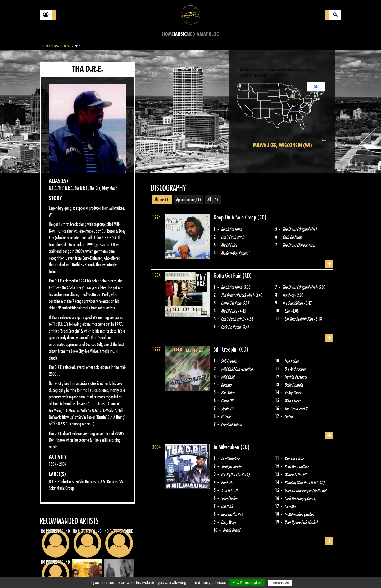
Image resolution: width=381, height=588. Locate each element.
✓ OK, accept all (247, 582)
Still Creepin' (226, 349)
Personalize (280, 583)
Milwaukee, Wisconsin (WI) (282, 145)
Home (168, 34)
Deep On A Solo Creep (235, 217)
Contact (53, 574)
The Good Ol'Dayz (50, 46)
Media (193, 34)
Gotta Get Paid (228, 275)
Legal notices (81, 574)
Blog (214, 34)
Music (180, 34)
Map (204, 34)
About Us (105, 574)
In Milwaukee (227, 447)
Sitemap (127, 574)
